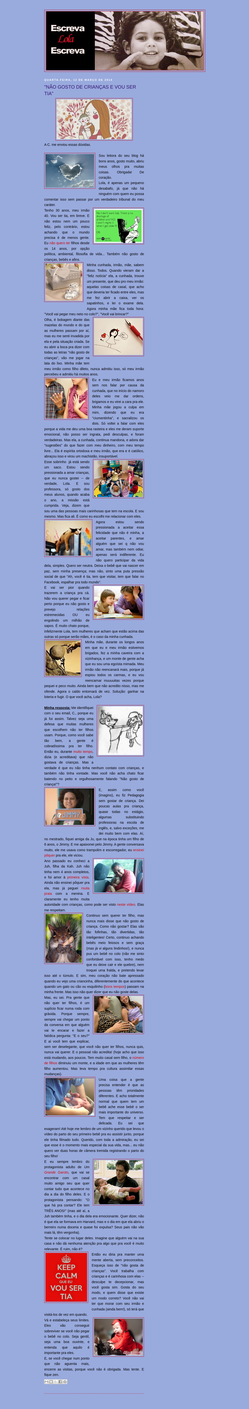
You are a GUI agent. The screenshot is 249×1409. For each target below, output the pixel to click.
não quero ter (60, 243)
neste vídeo (126, 904)
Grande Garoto (56, 1172)
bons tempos (115, 987)
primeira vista (78, 877)
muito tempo (83, 752)
